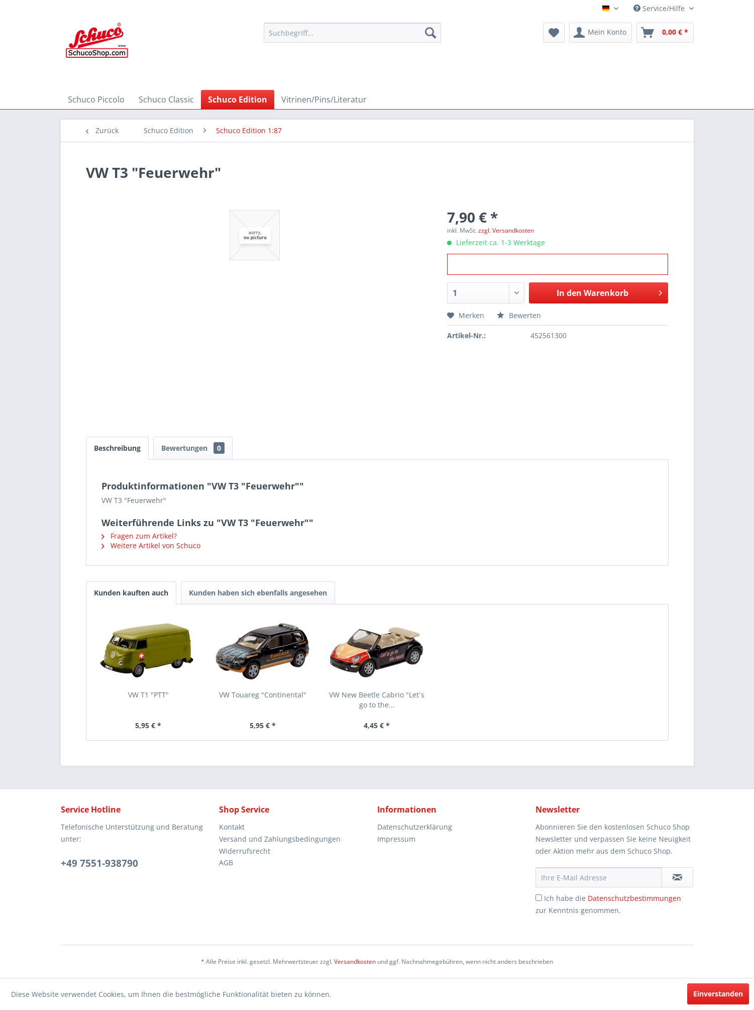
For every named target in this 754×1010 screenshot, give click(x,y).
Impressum (396, 839)
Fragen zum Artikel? (139, 536)
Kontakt (232, 827)
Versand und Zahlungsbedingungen (280, 839)
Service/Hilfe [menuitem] (660, 8)
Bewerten (519, 315)
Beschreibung (117, 448)
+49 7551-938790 (99, 863)
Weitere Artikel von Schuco (150, 545)
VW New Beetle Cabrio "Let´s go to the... (376, 700)
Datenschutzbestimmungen (634, 898)
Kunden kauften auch (131, 592)
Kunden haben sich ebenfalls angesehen (258, 592)
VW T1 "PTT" (148, 694)
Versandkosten (355, 961)
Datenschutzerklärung (414, 827)
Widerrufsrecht (244, 851)
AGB (226, 862)
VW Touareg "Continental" (262, 694)
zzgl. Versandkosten (506, 230)
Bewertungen (193, 448)
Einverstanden (718, 993)
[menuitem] (352, 33)
